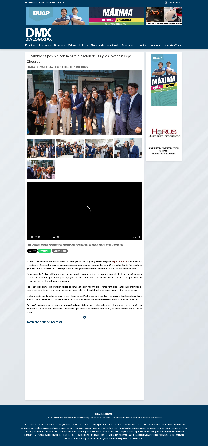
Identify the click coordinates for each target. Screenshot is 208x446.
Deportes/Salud (173, 45)
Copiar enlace (60, 251)
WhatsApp (45, 251)
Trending (141, 45)
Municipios (127, 45)
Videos (72, 45)
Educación (45, 45)
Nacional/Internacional (104, 45)
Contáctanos (172, 2)
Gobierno (59, 45)
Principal (30, 45)
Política (83, 45)
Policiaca (155, 45)
